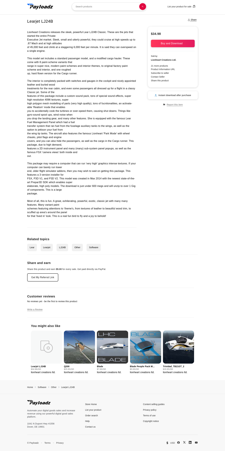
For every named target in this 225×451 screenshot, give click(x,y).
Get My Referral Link (42, 277)
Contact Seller (158, 77)
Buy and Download (173, 43)
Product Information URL (163, 69)
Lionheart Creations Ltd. (163, 60)
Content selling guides (154, 404)
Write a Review (34, 309)
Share (192, 19)
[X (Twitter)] (184, 442)
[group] (46, 352)
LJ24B (62, 247)
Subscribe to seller (160, 73)
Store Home (91, 404)
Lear (32, 247)
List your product (93, 410)
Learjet (46, 247)
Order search (91, 415)
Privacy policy (149, 410)
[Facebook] (178, 442)
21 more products (159, 66)
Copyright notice (151, 421)
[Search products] (142, 6)
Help (87, 421)
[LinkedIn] (190, 442)
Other (77, 247)
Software (93, 247)
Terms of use (149, 415)
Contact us (90, 427)
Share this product (160, 80)
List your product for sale (182, 6)
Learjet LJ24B (68, 387)
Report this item (173, 104)
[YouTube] (196, 442)
